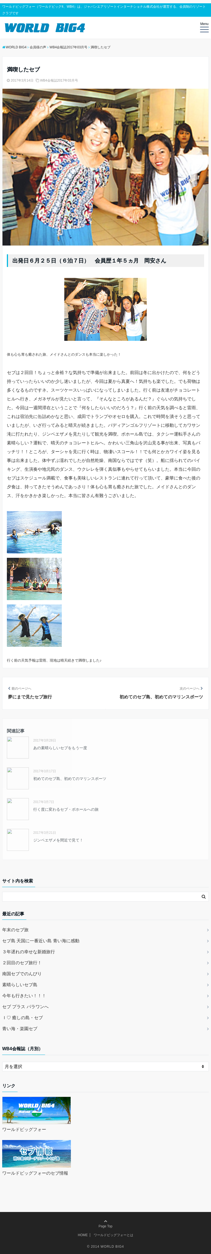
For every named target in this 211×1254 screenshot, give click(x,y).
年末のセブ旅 (15, 929)
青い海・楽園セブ (19, 1028)
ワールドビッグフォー (24, 1129)
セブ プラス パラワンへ (25, 1006)
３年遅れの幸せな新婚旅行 (28, 951)
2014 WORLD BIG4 (107, 1247)
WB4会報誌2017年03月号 (59, 80)
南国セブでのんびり (22, 973)
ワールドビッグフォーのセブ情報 (35, 1173)
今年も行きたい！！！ (24, 995)
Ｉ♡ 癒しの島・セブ (22, 1017)
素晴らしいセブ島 (19, 984)
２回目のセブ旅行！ (22, 962)
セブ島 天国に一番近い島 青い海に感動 (40, 940)
